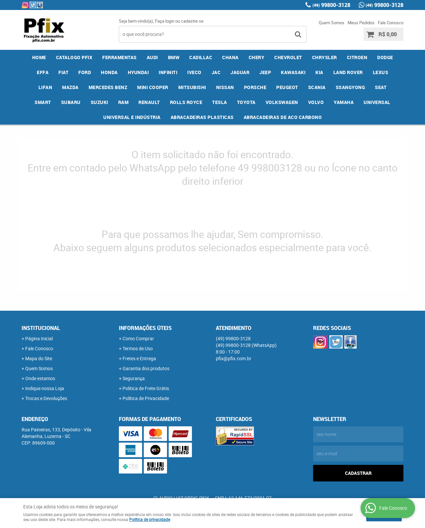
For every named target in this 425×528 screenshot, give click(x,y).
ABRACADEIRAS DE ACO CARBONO (283, 117)
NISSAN (225, 87)
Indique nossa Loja (44, 388)
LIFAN (45, 87)
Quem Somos (331, 23)
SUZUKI (99, 102)
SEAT (380, 87)
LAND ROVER (348, 72)
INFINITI (168, 72)
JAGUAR (239, 72)
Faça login (164, 21)
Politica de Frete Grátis (146, 388)
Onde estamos (40, 378)
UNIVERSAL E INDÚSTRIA (132, 117)
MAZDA (70, 87)
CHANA (230, 57)
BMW (174, 57)
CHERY (257, 57)
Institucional (41, 328)
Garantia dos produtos (146, 368)
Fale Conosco (390, 23)
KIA (319, 72)
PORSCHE (255, 87)
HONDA (109, 72)
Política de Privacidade (146, 398)
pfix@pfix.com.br (233, 358)
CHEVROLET (288, 57)
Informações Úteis (145, 328)
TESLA (219, 102)
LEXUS (380, 72)
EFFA (42, 72)
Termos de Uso (138, 348)
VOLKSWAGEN (282, 102)
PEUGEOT (287, 87)
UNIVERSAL (377, 102)
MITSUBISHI (192, 87)
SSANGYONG (350, 87)
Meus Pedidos (361, 23)
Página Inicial (39, 338)
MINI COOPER (152, 87)
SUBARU (71, 102)
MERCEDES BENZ (108, 87)
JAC (216, 72)
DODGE (385, 57)
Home (39, 57)
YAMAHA (344, 102)
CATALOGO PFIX (74, 57)
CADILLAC (200, 57)
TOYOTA (246, 102)
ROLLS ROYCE (186, 102)
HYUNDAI (138, 72)
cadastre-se (192, 21)
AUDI (152, 57)
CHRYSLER (324, 57)
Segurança (134, 378)
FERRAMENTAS (119, 57)
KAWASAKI (293, 72)
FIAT (63, 72)
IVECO (194, 72)
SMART (43, 102)
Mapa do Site (38, 358)
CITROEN (357, 57)
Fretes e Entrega (139, 358)
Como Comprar (138, 338)
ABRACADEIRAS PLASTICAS (202, 117)
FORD (84, 72)
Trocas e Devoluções (46, 398)
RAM (123, 102)
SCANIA (317, 87)
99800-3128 (331, 5)
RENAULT (149, 102)
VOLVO (316, 102)
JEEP (265, 72)
